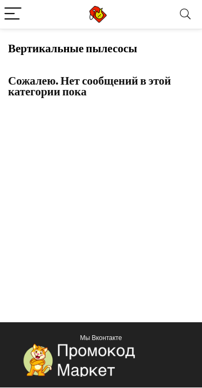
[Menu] (13, 14)
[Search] (185, 14)
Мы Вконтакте (101, 337)
